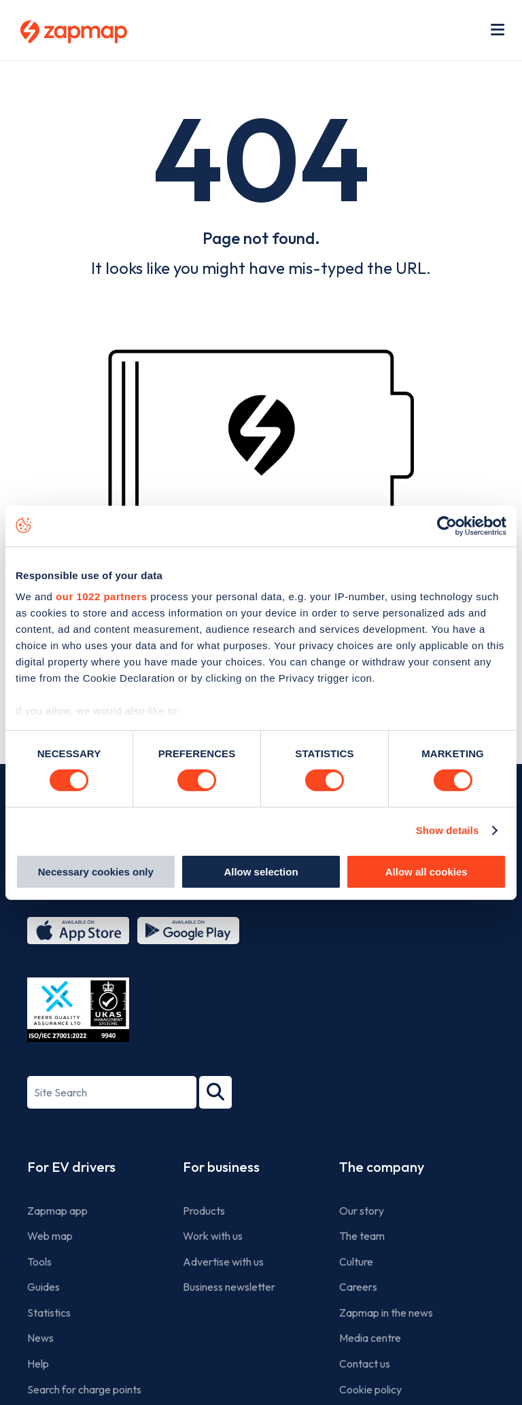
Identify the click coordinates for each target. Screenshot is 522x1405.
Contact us (364, 1363)
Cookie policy (370, 1389)
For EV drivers (71, 1166)
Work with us (213, 1236)
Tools (39, 1261)
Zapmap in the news (386, 1312)
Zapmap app (57, 1210)
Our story (361, 1210)
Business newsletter (229, 1287)
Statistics (49, 1312)
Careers (358, 1287)
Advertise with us (223, 1261)
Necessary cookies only (96, 872)
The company (381, 1166)
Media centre (370, 1338)
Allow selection (261, 872)
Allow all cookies (426, 872)
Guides (43, 1287)
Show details (447, 830)
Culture (356, 1261)
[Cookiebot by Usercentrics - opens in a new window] (446, 525)
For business (221, 1166)
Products (204, 1210)
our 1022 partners (101, 596)
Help (38, 1363)
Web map (50, 1236)
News (40, 1338)
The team (362, 1236)
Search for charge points (84, 1389)
